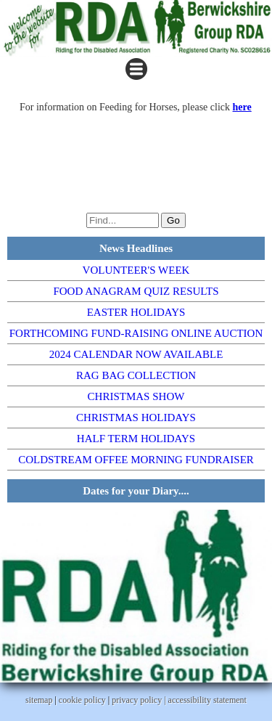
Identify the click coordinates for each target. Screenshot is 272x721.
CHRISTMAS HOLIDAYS (136, 417)
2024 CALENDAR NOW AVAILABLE (136, 354)
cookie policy (82, 700)
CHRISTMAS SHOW (136, 396)
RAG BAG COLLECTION (136, 375)
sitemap (38, 700)
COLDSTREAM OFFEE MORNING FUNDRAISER (136, 459)
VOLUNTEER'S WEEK (136, 270)
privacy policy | (140, 700)
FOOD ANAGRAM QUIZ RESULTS (135, 291)
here (242, 107)
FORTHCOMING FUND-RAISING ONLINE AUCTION (136, 333)
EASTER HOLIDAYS (136, 312)
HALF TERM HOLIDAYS (136, 438)
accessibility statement (207, 700)
